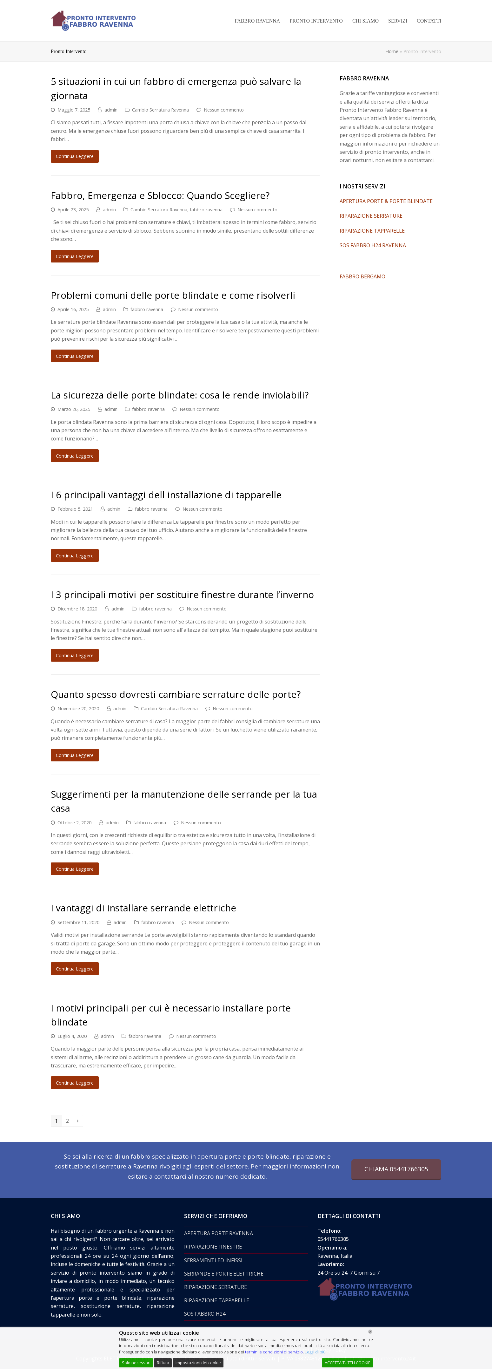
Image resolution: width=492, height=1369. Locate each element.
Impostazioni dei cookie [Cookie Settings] (198, 1363)
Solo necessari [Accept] (136, 1363)
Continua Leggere (75, 156)
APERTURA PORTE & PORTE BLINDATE (386, 201)
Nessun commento (224, 109)
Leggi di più (315, 1352)
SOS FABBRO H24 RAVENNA (373, 245)
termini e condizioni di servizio (274, 1352)
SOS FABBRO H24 (204, 1313)
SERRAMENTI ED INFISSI (213, 1260)
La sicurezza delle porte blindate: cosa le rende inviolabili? (180, 394)
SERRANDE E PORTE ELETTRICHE (223, 1273)
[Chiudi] (370, 1331)
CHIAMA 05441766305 (396, 1169)
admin (110, 109)
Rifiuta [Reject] (163, 1363)
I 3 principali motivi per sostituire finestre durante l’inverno (182, 594)
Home (391, 51)
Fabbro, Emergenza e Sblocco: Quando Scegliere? (160, 195)
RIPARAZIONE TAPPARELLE (372, 230)
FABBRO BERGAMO (362, 276)
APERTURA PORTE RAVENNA (218, 1233)
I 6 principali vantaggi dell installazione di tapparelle (166, 494)
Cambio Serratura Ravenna (160, 109)
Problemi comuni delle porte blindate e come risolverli (173, 295)
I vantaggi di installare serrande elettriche (143, 907)
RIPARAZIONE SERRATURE (371, 215)
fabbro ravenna (206, 209)
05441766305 (333, 1239)
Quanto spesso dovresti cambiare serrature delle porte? (176, 694)
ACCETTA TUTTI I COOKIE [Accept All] (347, 1363)
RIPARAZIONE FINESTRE (213, 1246)
